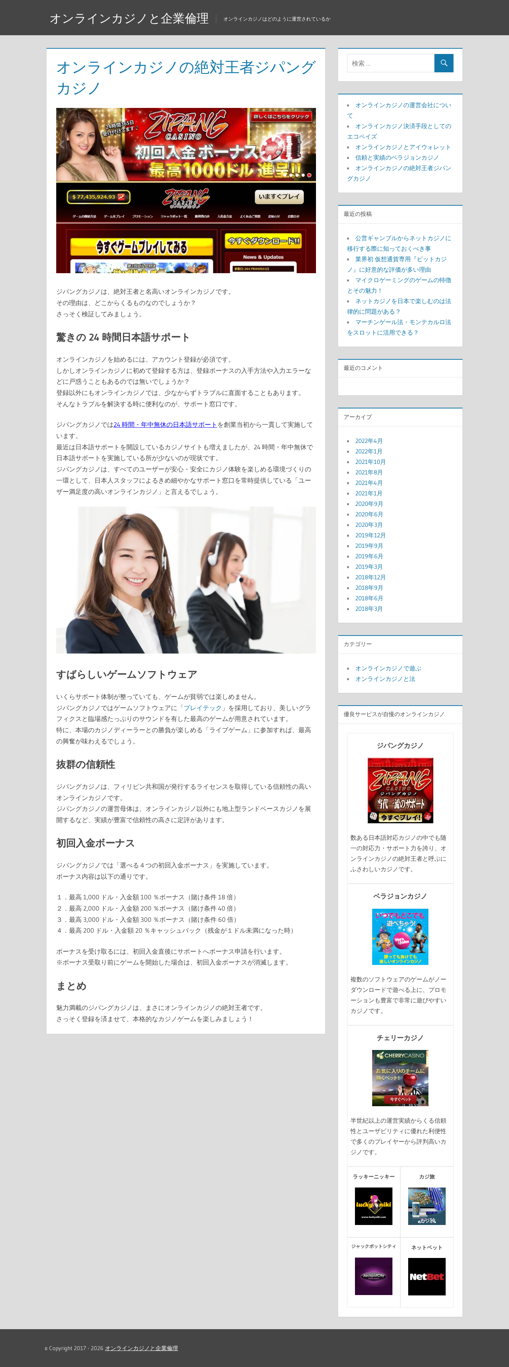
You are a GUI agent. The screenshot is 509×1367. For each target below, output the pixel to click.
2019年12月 (370, 535)
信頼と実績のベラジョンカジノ (397, 157)
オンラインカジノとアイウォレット (403, 147)
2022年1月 (369, 451)
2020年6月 (369, 514)
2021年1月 (369, 493)
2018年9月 (369, 587)
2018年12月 (370, 577)
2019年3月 (369, 566)
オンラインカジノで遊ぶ (388, 668)
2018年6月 (369, 598)
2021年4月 (369, 482)
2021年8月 (369, 472)
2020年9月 (369, 503)
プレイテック (203, 708)
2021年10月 (370, 461)
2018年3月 (369, 608)
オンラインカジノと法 (385, 678)
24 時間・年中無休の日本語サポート (165, 424)
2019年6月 (369, 556)
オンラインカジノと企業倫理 (129, 18)
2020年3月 (369, 524)
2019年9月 (369, 545)
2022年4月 (369, 440)
